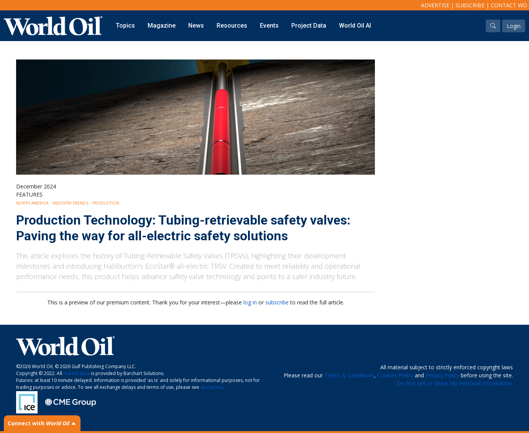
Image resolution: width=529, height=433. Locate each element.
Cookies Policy (395, 375)
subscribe (277, 302)
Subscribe (470, 5)
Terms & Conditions (349, 375)
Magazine (162, 25)
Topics (125, 25)
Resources (232, 25)
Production (105, 203)
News (196, 25)
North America (32, 203)
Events (269, 25)
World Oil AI (355, 25)
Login (514, 26)
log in (250, 302)
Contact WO (509, 5)
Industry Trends (70, 203)
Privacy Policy (442, 375)
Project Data (308, 25)
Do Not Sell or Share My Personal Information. (455, 383)
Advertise (435, 5)
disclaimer (211, 387)
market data (76, 373)
